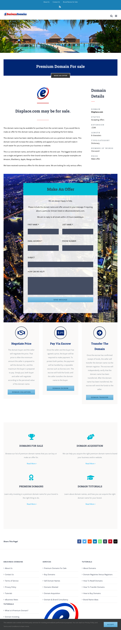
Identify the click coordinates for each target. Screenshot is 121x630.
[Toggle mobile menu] (116, 16)
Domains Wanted (51, 585)
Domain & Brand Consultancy (56, 598)
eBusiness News (11, 598)
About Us (8, 566)
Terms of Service (11, 579)
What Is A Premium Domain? (16, 609)
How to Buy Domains (92, 591)
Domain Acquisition (52, 591)
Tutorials (8, 591)
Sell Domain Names (52, 579)
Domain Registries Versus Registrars (97, 573)
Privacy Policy (10, 585)
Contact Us (9, 573)
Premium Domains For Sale (55, 566)
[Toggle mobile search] (111, 16)
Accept (110, 624)
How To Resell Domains (93, 579)
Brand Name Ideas (90, 598)
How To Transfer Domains (94, 585)
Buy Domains (49, 573)
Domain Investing (12, 615)
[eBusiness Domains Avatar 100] (43, 88)
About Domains (89, 566)
